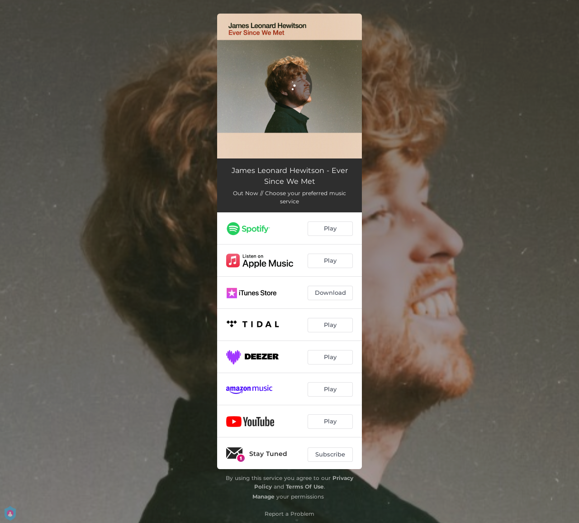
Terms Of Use (305, 486)
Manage (263, 496)
